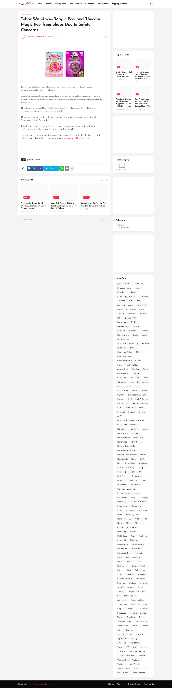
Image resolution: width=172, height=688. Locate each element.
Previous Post (26, 219)
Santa (119, 574)
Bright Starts (123, 339)
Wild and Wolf (123, 668)
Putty (119, 557)
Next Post (104, 219)
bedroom (121, 331)
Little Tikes (122, 476)
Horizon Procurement (127, 455)
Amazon (121, 305)
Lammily (130, 467)
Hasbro (135, 433)
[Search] (151, 4)
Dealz (128, 386)
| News (137, 288)
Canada (132, 348)
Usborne (144, 647)
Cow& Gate (134, 378)
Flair (141, 408)
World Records (138, 673)
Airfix (131, 301)
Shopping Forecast (119, 4)
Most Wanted (76, 4)
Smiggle (143, 583)
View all (104, 180)
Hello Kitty (138, 437)
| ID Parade (138, 284)
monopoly (143, 497)
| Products (121, 292)
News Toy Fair (132, 514)
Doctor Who (122, 390)
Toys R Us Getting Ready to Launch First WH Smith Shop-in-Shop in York (143, 102)
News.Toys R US (124, 519)
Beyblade (133, 331)
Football (121, 412)
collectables (132, 365)
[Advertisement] (135, 29)
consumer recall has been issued (76, 138)
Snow (140, 587)
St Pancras (122, 604)
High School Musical (126, 450)
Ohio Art (138, 523)
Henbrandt (122, 442)
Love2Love (132, 480)
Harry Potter (122, 433)
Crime (145, 378)
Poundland (122, 549)
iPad (119, 463)
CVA (132, 382)
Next (137, 519)
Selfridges (140, 579)
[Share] (106, 37)
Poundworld (136, 549)
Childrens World (124, 361)
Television (131, 617)
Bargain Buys (123, 326)
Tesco (141, 617)
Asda (141, 309)
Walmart (142, 656)
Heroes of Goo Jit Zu (126, 446)
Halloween (135, 425)
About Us (121, 684)
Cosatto (135, 373)
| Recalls (31, 14)
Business (121, 348)
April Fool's (142, 305)
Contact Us (149, 684)
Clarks (138, 361)
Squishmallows (137, 600)
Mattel (137, 493)
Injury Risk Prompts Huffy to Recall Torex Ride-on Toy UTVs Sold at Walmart (63, 206)
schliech (141, 574)
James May (130, 463)
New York (143, 510)
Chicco (139, 352)
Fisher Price (130, 408)
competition (122, 369)
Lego (131, 472)
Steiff (145, 604)
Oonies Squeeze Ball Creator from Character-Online (124, 74)
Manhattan (136, 485)
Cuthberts (121, 382)
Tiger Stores (122, 626)
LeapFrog (121, 472)
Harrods (145, 429)
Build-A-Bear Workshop (127, 343)
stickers (129, 609)
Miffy (133, 497)
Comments (124, 227)
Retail (119, 561)
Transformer (134, 643)
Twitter (120, 647)
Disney (138, 386)
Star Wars (134, 604)
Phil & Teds (122, 536)
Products (139, 553)
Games (142, 412)
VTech (120, 656)
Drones (144, 390)
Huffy (133, 459)
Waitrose (130, 656)
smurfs (120, 587)
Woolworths (122, 673)
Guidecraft (122, 425)
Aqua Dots (122, 309)
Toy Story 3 (122, 638)
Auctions (132, 313)
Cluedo (120, 365)
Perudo (133, 532)
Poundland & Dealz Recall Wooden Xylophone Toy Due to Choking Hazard (34, 206)
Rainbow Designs (133, 557)
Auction (120, 313)
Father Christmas (140, 403)
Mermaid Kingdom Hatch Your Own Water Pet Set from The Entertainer (142, 75)
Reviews (138, 561)
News (39, 4)
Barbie (134, 322)
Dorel (134, 390)
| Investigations (124, 288)
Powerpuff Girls (124, 553)
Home (23, 14)
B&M (119, 318)
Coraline (135, 369)
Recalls (48, 4)
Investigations (60, 4)
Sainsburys (140, 570)
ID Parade (89, 4)
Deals (119, 386)
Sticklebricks (142, 609)
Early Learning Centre (137, 395)
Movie (120, 510)
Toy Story (140, 634)
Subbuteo (121, 613)
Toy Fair (129, 630)
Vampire (121, 651)
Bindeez (144, 331)
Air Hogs (121, 301)
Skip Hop (121, 583)
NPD (145, 519)
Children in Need (124, 356)
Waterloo (136, 660)
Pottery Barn (138, 544)
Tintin (134, 626)
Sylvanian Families (138, 613)
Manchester (122, 485)
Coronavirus (122, 373)
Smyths (130, 587)
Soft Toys (121, 591)
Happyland (133, 429)
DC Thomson (143, 382)
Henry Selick (135, 442)
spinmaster (122, 600)
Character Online (124, 352)
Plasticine (143, 536)
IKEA (142, 459)
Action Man (144, 296)
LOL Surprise (136, 476)
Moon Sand (122, 506)
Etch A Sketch (141, 399)
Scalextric (130, 574)
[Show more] (72, 168)
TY (128, 647)
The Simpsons (141, 621)
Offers (128, 523)
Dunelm (121, 395)
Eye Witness (102, 4)
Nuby (119, 523)
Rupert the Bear (124, 570)
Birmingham (123, 335)
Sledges (132, 583)
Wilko (136, 668)
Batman (136, 326)
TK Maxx (144, 626)
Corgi (145, 369)
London (120, 480)
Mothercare (136, 506)
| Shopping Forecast (126, 296)
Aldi (138, 301)
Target (120, 617)
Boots (144, 335)
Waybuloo (121, 664)
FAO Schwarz (123, 403)
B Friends (143, 313)
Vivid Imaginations (136, 651)
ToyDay (134, 638)
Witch (145, 668)
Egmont (121, 399)
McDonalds (122, 497)
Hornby (143, 455)
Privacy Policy (134, 684)
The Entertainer (124, 621)
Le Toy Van (142, 467)
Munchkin (130, 510)
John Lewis (143, 463)
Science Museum (124, 579)
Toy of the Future (125, 634)
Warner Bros (123, 660)
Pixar (132, 536)
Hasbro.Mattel (123, 437)
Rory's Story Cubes (139, 566)
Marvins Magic (123, 493)
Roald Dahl (122, 566)
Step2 (119, 609)
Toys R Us (121, 643)
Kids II (120, 467)
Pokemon (134, 540)
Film (119, 408)
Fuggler (131, 412)
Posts (121, 225)
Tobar (38, 160)
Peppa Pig (121, 532)
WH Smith (134, 664)
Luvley (143, 480)
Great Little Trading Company (130, 420)
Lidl (139, 472)
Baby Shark (122, 322)
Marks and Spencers (126, 489)
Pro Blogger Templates (39, 684)
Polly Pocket (122, 544)
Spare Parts (122, 596)
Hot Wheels (122, 459)
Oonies (120, 527)
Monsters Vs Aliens (139, 502)
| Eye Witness (123, 284)
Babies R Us (130, 318)
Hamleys (121, 429)
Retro (128, 561)
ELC (130, 399)
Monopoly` (122, 502)
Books (135, 335)
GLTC (119, 416)
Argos (133, 309)
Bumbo (145, 343)
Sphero (134, 596)
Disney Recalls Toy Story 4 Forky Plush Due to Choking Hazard (93, 205)
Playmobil (121, 540)
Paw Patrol (132, 527)
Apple (130, 305)
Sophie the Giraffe (137, 591)
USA (135, 647)
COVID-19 (121, 378)
